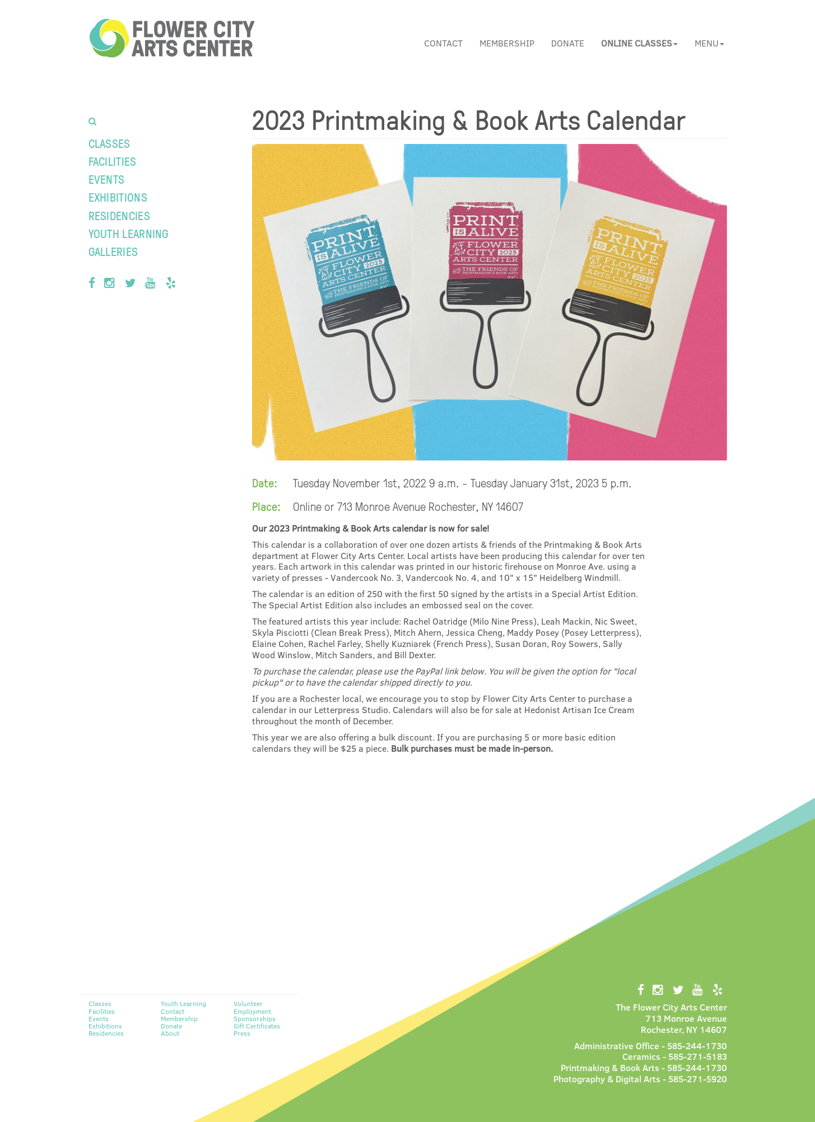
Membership (506, 43)
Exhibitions (118, 196)
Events (107, 179)
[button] (639, 43)
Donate (567, 43)
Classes (110, 143)
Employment (252, 1011)
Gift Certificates (257, 1025)
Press (242, 1032)
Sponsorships (255, 1018)
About (170, 1032)
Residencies (119, 215)
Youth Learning (129, 233)
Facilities (113, 161)
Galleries (113, 251)
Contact (443, 43)
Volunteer (248, 1003)
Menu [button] (709, 43)
